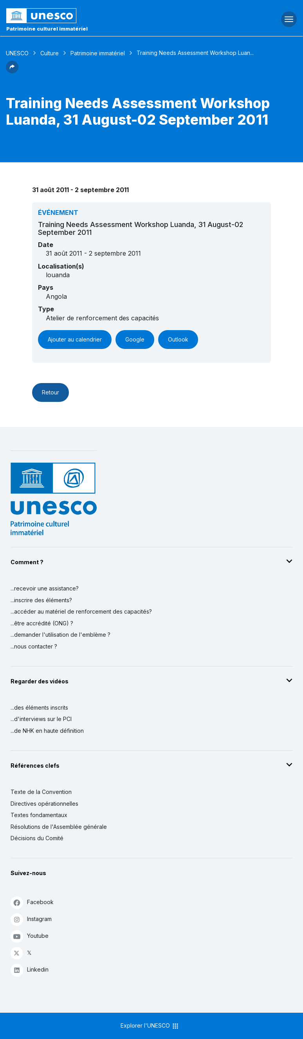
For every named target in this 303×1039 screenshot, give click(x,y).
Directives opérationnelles (44, 803)
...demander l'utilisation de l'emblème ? (60, 634)
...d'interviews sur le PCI (41, 719)
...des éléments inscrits (39, 707)
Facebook (32, 902)
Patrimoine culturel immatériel (47, 28)
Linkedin (30, 970)
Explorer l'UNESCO (150, 1026)
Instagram (31, 919)
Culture (49, 53)
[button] (12, 71)
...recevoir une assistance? (45, 588)
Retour (50, 392)
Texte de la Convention (41, 791)
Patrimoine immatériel (97, 53)
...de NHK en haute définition (47, 730)
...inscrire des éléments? (41, 600)
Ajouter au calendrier (75, 339)
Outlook (178, 339)
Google (134, 339)
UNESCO (17, 53)
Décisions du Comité (37, 838)
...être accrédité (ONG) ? (42, 623)
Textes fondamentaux (39, 815)
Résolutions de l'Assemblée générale (59, 826)
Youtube (30, 936)
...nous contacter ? (34, 646)
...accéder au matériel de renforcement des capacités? (81, 611)
